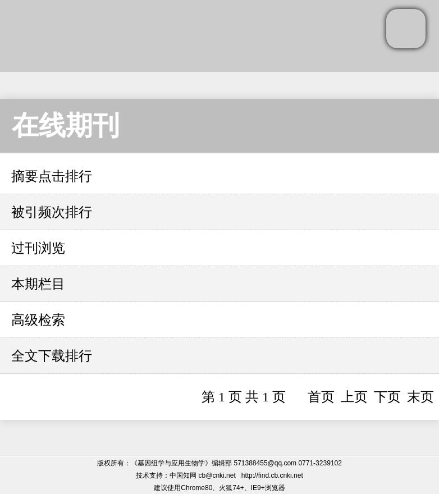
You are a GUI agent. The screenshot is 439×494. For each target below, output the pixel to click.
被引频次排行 (51, 212)
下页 (387, 397)
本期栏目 (38, 284)
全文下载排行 (51, 356)
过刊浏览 (38, 248)
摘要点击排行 (51, 176)
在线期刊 (66, 125)
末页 (420, 397)
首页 (321, 397)
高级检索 (38, 320)
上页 (354, 397)
